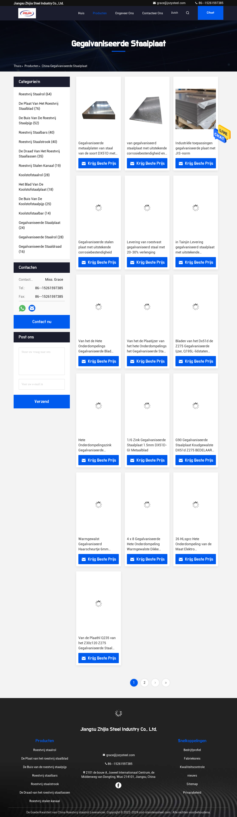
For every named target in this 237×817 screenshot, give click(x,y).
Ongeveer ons (120, 13)
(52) (37, 120)
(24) (39, 225)
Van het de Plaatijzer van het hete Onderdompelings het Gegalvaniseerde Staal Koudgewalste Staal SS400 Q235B (147, 351)
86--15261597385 (209, 3)
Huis (77, 13)
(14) (35, 213)
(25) (35, 201)
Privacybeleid (192, 792)
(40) (36, 132)
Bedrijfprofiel (192, 750)
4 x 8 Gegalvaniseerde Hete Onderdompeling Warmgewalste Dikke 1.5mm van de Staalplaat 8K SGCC (146, 549)
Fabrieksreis (192, 758)
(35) (39, 153)
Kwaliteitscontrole (192, 767)
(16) (40, 249)
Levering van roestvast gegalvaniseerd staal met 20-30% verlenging (146, 247)
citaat (209, 13)
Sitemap (192, 784)
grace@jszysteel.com (169, 3)
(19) (40, 166)
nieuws (192, 775)
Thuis (17, 66)
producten (31, 66)
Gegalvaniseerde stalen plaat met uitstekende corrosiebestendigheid (95, 247)
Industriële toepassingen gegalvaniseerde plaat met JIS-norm (195, 148)
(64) (35, 94)
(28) (34, 175)
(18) (36, 187)
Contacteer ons (148, 13)
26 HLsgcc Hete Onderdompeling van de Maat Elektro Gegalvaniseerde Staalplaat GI (193, 549)
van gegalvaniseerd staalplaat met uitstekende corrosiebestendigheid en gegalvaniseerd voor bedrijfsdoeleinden (147, 153)
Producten (96, 13)
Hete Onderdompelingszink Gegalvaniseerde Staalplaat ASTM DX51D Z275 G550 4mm (97, 450)
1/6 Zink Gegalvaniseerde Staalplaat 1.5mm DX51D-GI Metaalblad (147, 445)
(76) (38, 106)
